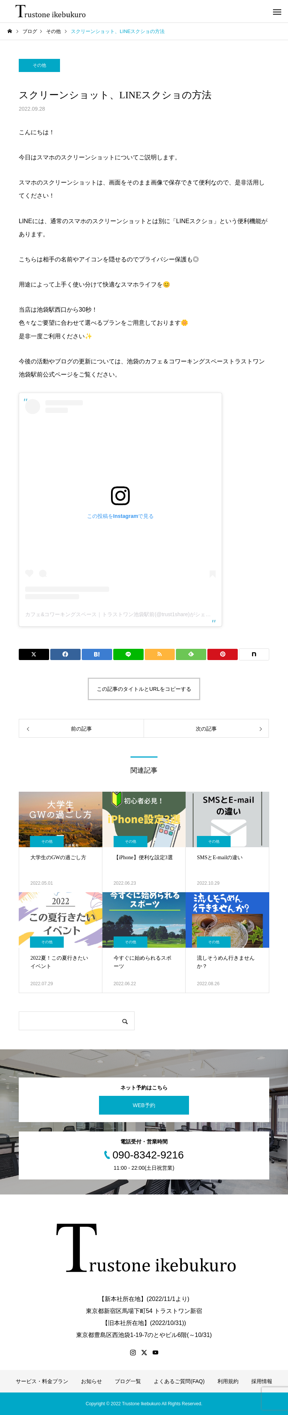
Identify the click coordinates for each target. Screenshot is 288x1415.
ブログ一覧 (128, 1381)
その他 (39, 65)
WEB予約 (144, 1105)
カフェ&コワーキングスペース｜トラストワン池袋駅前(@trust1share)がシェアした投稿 (128, 614)
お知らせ (91, 1381)
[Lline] (128, 654)
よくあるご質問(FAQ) (179, 1381)
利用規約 (228, 1381)
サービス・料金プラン (42, 1381)
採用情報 (261, 1381)
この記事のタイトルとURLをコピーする (144, 689)
